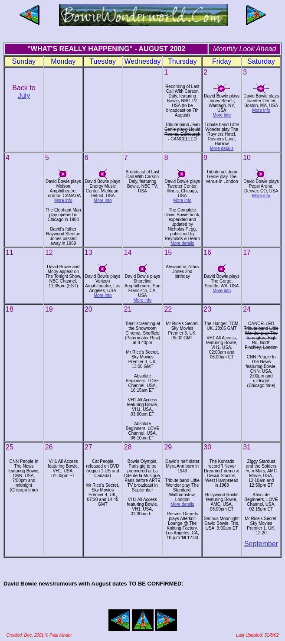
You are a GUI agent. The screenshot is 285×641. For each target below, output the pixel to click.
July (24, 95)
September (261, 543)
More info (222, 115)
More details (221, 148)
